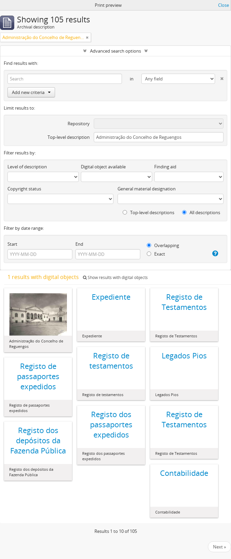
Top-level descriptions (148, 212)
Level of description (27, 167)
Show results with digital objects (115, 277)
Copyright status (24, 189)
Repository (79, 123)
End (79, 244)
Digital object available (103, 167)
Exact (156, 254)
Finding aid (165, 167)
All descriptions (201, 212)
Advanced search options (115, 51)
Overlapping (163, 245)
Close (223, 5)
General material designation (147, 189)
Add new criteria (31, 92)
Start (12, 244)
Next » (219, 547)
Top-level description (69, 137)
